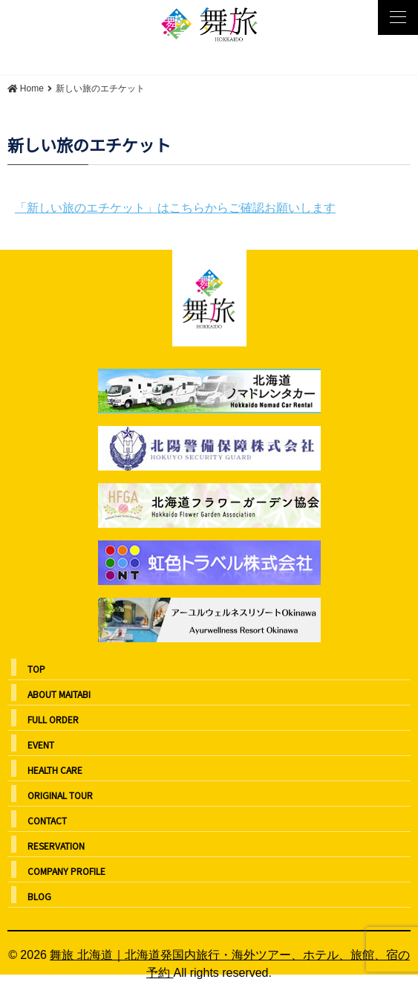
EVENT (40, 744)
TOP (36, 668)
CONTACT (47, 820)
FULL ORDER (53, 719)
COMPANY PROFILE (66, 871)
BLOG (39, 896)
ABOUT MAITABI (59, 694)
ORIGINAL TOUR (60, 795)
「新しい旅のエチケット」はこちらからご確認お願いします (175, 207)
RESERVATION (56, 845)
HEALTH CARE (54, 769)
